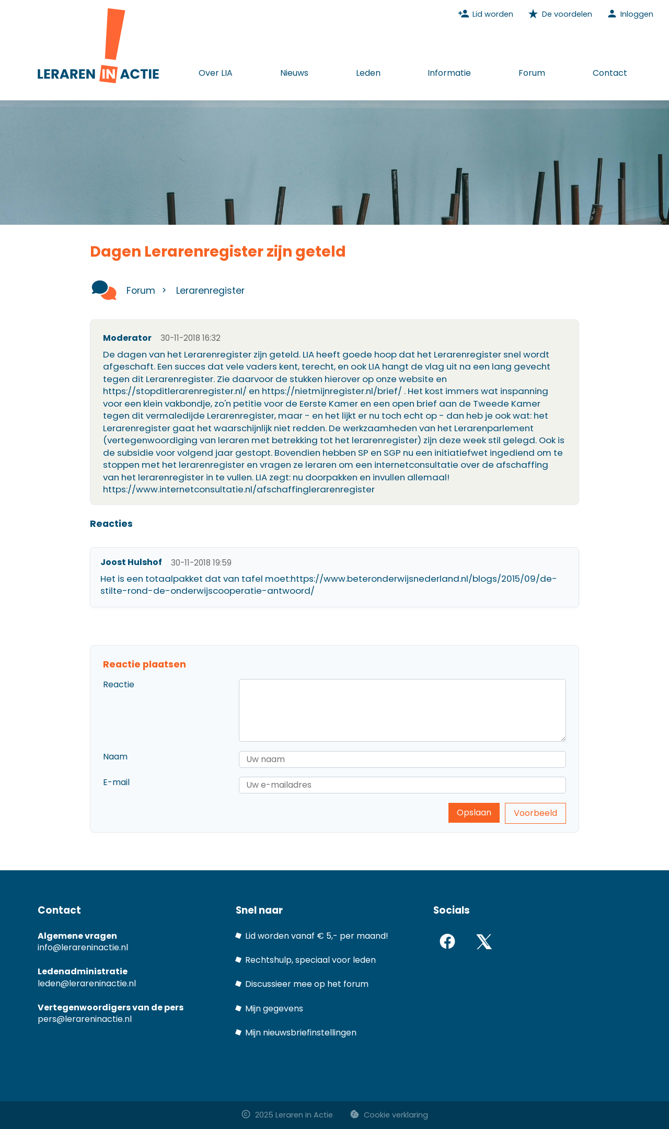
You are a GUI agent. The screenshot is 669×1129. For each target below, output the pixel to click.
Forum (531, 73)
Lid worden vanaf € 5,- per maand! (316, 936)
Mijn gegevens (274, 1009)
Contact (610, 73)
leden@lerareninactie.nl (87, 983)
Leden (368, 73)
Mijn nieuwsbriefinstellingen (300, 1033)
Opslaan (474, 813)
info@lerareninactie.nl (83, 947)
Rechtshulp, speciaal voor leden (310, 960)
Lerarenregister (210, 290)
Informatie (449, 73)
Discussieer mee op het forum (306, 984)
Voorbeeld (535, 813)
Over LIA (216, 73)
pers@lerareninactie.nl (85, 1019)
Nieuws (294, 73)
